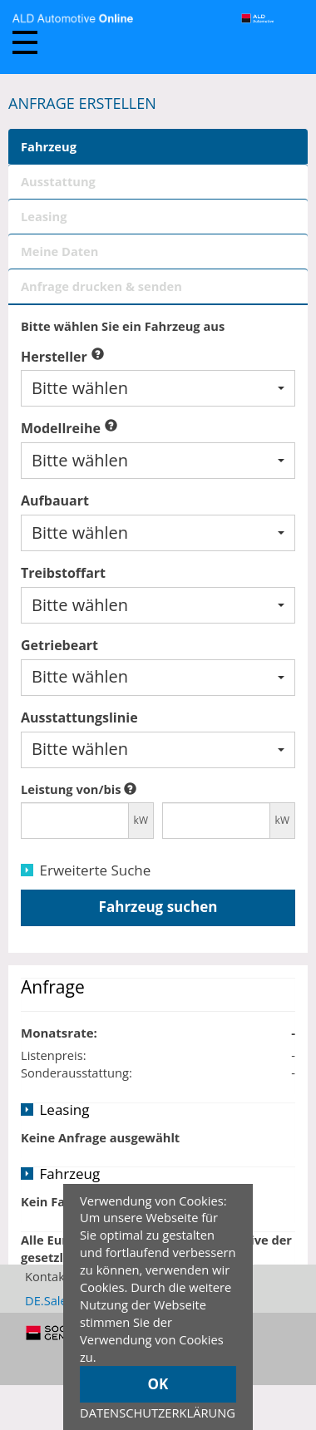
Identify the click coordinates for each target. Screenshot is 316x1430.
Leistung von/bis (71, 789)
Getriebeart (59, 645)
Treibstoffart (63, 573)
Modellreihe (61, 428)
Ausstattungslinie (79, 717)
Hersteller (54, 357)
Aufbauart (55, 500)
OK (158, 1383)
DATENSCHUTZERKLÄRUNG (157, 1412)
